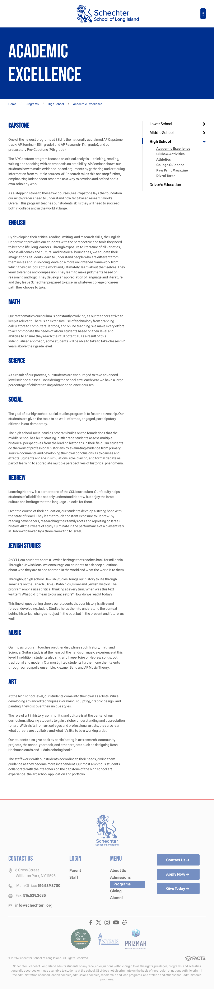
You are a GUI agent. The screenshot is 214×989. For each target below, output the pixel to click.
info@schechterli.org (33, 905)
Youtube (116, 922)
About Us (118, 870)
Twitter (98, 922)
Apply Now (178, 874)
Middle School (162, 132)
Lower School (161, 124)
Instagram (107, 922)
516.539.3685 (34, 895)
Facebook (91, 922)
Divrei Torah (166, 176)
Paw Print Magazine (172, 170)
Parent (75, 870)
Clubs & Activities (170, 154)
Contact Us (178, 860)
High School (160, 141)
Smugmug (124, 922)
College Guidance (170, 165)
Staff (73, 877)
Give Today (178, 888)
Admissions (120, 877)
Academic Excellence (173, 149)
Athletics (163, 159)
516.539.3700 (49, 885)
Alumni (116, 897)
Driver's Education (165, 184)
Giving (116, 891)
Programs (122, 884)
